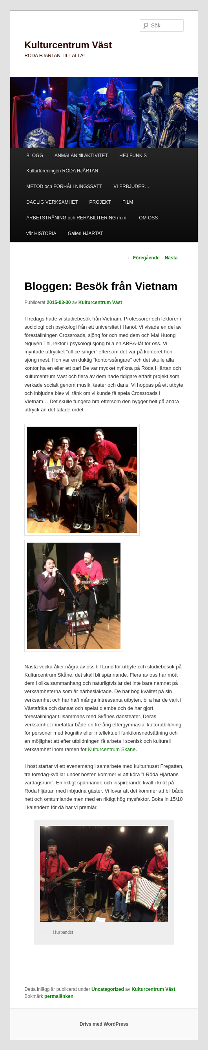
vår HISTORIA (41, 233)
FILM (127, 202)
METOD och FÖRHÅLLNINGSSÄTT (64, 186)
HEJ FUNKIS (133, 155)
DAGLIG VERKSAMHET (52, 202)
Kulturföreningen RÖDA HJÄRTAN (62, 171)
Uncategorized (107, 989)
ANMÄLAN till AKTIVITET (81, 155)
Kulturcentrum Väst (68, 45)
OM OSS (148, 218)
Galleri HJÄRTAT (85, 233)
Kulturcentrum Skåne (111, 749)
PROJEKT (100, 202)
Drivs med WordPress (104, 1024)
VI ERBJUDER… (131, 186)
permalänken (58, 996)
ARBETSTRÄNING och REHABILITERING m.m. (77, 218)
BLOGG (34, 155)
